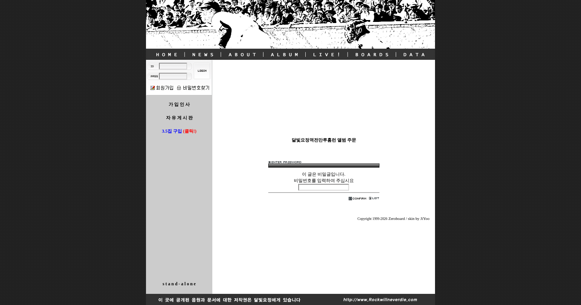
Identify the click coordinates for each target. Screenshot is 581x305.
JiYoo (425, 219)
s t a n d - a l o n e (179, 283)
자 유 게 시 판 (179, 117)
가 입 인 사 (179, 104)
